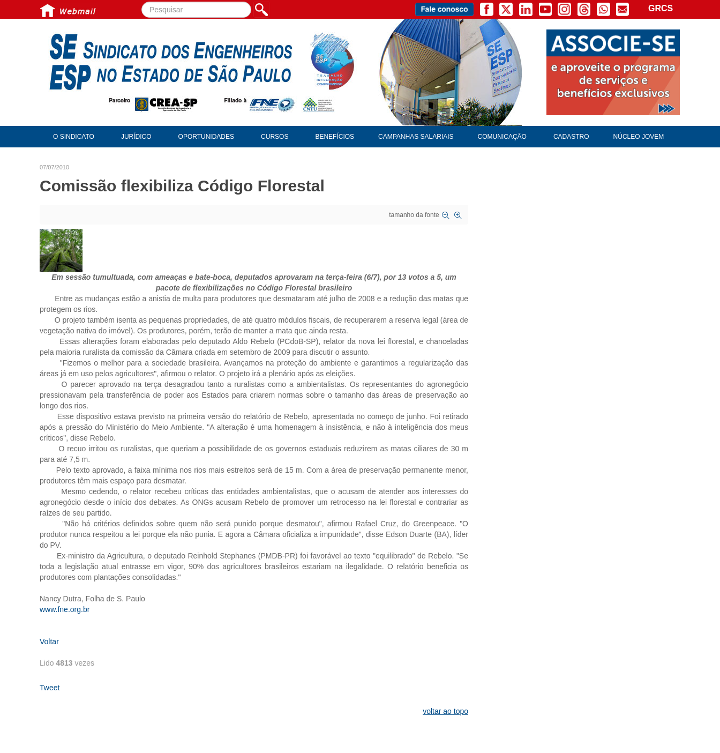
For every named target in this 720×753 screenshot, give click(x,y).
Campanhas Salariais (415, 136)
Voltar (49, 641)
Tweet (49, 687)
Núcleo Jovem (638, 136)
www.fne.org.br (64, 609)
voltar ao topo (445, 711)
